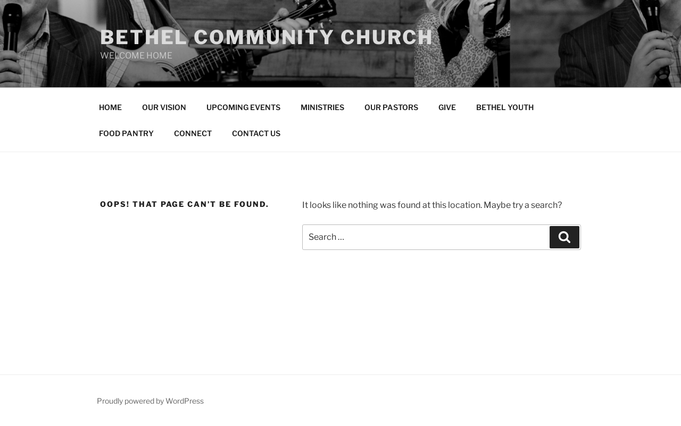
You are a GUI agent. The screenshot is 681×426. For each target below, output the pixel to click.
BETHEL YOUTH (505, 107)
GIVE (447, 107)
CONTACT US (256, 133)
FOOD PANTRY (126, 133)
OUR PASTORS (391, 107)
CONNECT (193, 133)
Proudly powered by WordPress (150, 400)
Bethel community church (267, 37)
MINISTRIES (322, 107)
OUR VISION (164, 107)
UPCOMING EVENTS (243, 107)
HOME (110, 107)
